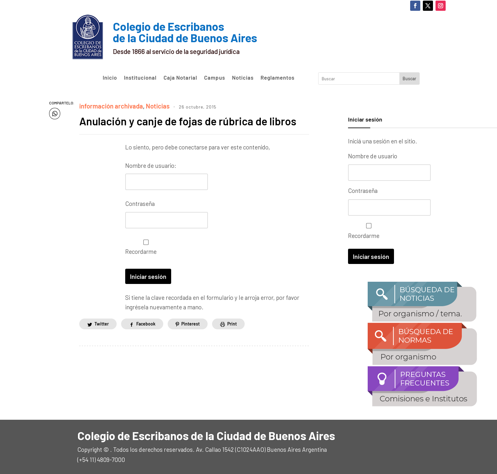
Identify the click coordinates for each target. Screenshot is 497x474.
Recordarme (144, 245)
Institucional (140, 78)
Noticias (243, 78)
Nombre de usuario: (150, 164)
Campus (214, 78)
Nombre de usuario (372, 156)
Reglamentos (277, 78)
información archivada (109, 105)
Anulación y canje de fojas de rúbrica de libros (193, 120)
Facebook (145, 322)
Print (232, 322)
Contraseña (140, 202)
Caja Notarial (180, 78)
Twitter (101, 322)
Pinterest (190, 322)
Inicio (110, 78)
